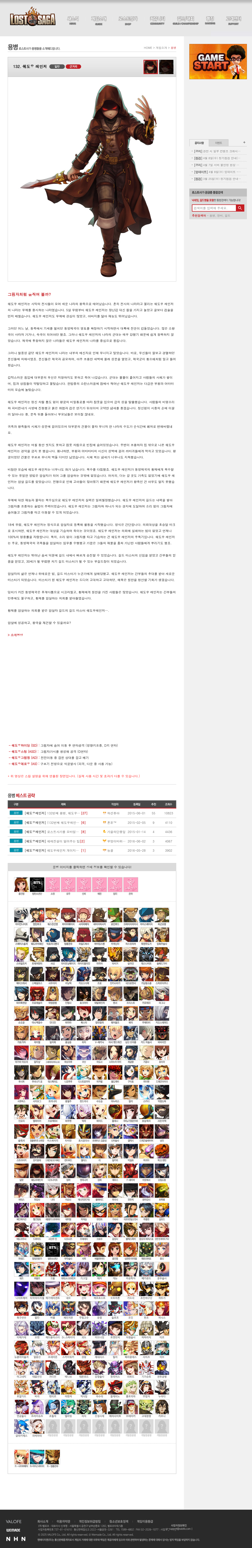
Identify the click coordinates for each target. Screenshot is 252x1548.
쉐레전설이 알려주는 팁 (52, 841)
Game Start (218, 61)
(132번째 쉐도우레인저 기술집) (53, 823)
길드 (227, 215)
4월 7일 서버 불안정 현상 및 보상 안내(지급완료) (217, 165)
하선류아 (110, 813)
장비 (220, 215)
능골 (107, 850)
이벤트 (218, 142)
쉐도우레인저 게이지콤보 (53, 850)
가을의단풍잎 (114, 832)
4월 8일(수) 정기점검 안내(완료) (217, 158)
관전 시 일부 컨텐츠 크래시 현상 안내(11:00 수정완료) (217, 151)
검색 (240, 208)
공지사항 (199, 142)
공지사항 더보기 (244, 142)
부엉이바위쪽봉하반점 (114, 841)
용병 (212, 215)
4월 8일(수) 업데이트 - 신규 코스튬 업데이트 (217, 172)
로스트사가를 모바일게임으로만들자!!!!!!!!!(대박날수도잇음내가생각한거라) (53, 832)
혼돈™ (109, 823)
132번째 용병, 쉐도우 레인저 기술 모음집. (53, 813)
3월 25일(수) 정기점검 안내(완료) (217, 179)
